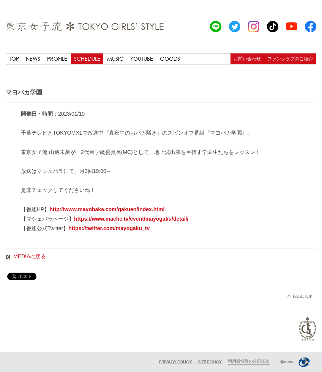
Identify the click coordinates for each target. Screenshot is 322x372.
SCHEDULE (87, 58)
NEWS (33, 58)
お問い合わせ (247, 58)
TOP (14, 58)
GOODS (170, 58)
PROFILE (57, 58)
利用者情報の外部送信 (249, 361)
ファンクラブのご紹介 (290, 58)
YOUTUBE (141, 58)
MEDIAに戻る (26, 256)
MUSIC (115, 58)
